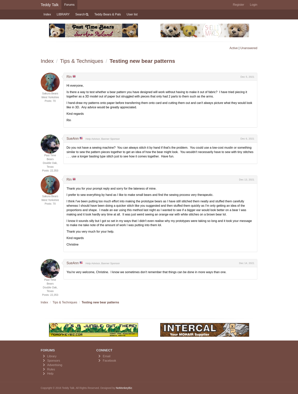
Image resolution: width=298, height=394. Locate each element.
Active (234, 48)
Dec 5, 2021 (247, 76)
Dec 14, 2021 (246, 263)
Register (238, 4)
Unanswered (248, 48)
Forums (69, 4)
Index (47, 14)
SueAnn (73, 138)
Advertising (54, 365)
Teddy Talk (50, 5)
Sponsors (53, 360)
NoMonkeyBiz (124, 387)
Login (253, 4)
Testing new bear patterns (142, 61)
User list (132, 14)
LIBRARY (63, 14)
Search (82, 14)
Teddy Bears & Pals (107, 14)
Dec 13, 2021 (246, 179)
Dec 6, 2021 (247, 138)
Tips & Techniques (81, 61)
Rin (69, 77)
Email (106, 356)
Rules (51, 369)
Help (50, 373)
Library (51, 356)
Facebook (109, 360)
